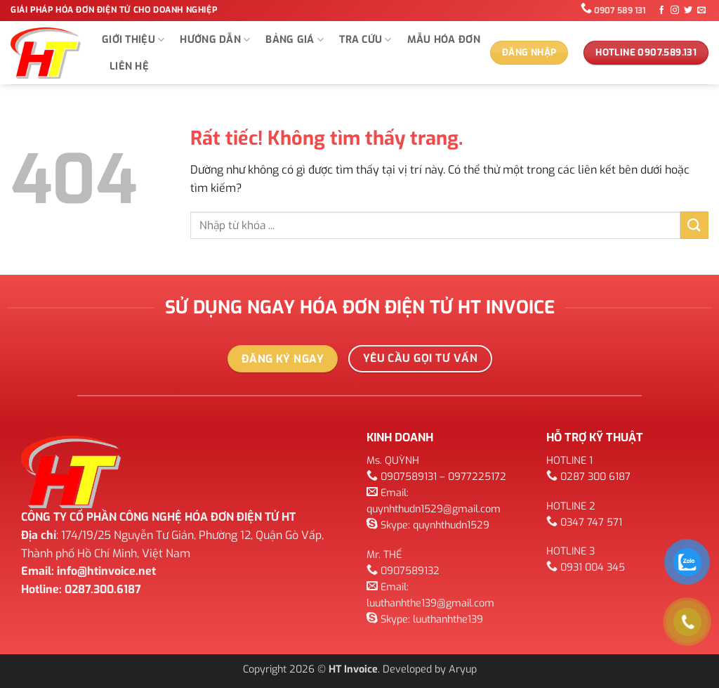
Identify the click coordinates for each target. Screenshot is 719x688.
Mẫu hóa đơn (443, 39)
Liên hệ (129, 66)
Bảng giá (294, 40)
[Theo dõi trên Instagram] (675, 10)
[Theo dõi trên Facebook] (661, 10)
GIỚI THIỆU (133, 40)
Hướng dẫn (215, 40)
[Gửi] (694, 225)
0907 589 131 (619, 10)
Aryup (463, 669)
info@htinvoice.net (106, 571)
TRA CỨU (365, 40)
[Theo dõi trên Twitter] (688, 10)
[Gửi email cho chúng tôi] (701, 10)
